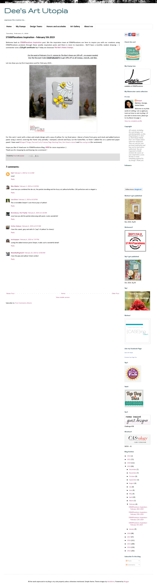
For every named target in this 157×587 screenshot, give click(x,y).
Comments (130, 565)
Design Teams (36, 27)
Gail (12, 173)
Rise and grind (85, 142)
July (130, 487)
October (132, 476)
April (131, 497)
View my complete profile (133, 121)
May (131, 494)
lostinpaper (15, 239)
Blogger (126, 582)
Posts (129, 561)
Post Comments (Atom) (23, 303)
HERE (47, 147)
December (133, 469)
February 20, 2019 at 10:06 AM (34, 253)
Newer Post (10, 293)
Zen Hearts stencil (69, 142)
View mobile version (63, 297)
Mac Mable (15, 186)
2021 (129, 459)
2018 (129, 533)
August (131, 483)
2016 (129, 540)
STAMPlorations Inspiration (31, 42)
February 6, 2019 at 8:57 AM (31, 226)
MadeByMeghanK (17, 253)
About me (88, 27)
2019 (129, 466)
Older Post (115, 293)
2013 (129, 551)
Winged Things (25, 142)
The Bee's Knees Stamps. (64, 48)
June (131, 490)
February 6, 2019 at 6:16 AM (37, 213)
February (132, 504)
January (131, 529)
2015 (129, 544)
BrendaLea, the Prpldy (19, 213)
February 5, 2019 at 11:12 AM (24, 173)
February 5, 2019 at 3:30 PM (29, 186)
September (133, 480)
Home (9, 27)
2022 (129, 456)
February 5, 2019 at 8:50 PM (28, 199)
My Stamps (21, 27)
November (133, 473)
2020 (129, 463)
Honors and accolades (56, 27)
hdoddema (111, 582)
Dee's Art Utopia (36, 10)
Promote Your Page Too (131, 357)
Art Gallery (75, 27)
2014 (129, 547)
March (131, 501)
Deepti (139, 101)
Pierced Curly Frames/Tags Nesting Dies (47, 142)
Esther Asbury (16, 226)
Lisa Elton (14, 199)
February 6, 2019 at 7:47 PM (29, 239)
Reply (13, 179)
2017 (129, 537)
